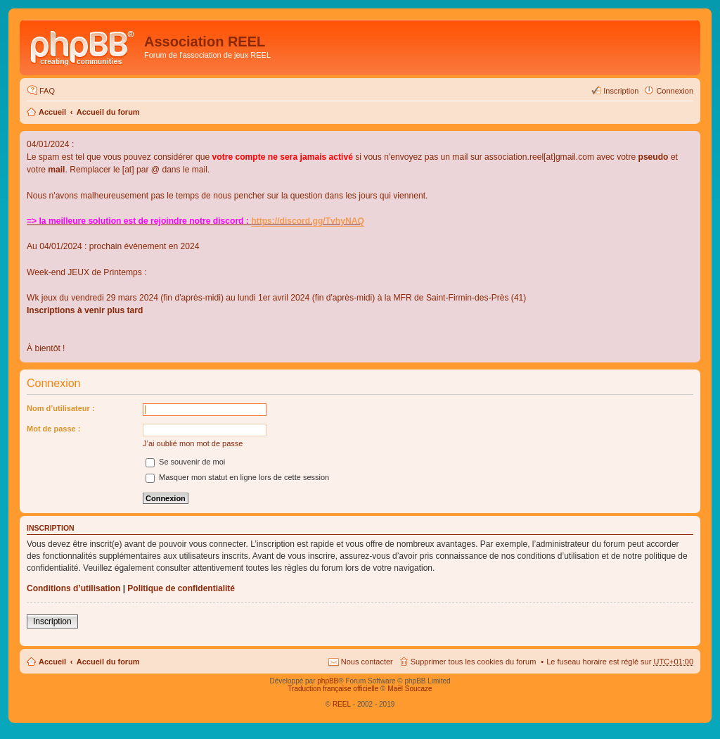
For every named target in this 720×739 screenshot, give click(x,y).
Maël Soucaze (409, 689)
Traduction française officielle (333, 689)
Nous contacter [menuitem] (367, 661)
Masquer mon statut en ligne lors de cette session (237, 477)
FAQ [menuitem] (47, 91)
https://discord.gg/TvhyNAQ (307, 221)
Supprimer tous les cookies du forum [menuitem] (473, 661)
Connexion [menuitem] (674, 91)
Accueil (52, 112)
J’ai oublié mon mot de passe (193, 443)
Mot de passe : (53, 428)
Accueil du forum (108, 112)
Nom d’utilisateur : (61, 408)
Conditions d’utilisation (73, 588)
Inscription (52, 621)
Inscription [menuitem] (620, 91)
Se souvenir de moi (185, 461)
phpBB (327, 681)
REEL (342, 704)
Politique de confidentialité (181, 588)
